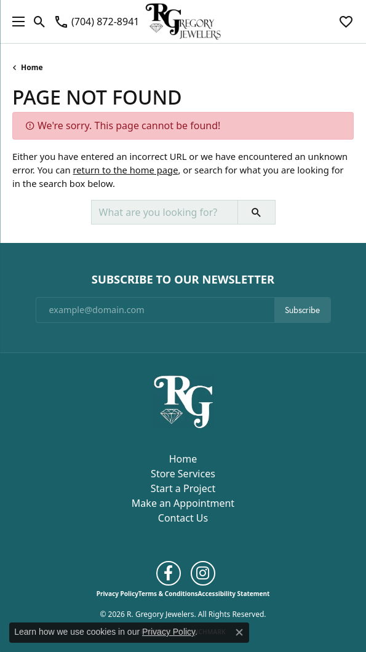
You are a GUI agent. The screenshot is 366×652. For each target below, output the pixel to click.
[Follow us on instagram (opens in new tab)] (203, 573)
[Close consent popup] (239, 632)
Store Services (183, 473)
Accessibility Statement (233, 593)
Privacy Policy (117, 593)
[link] (96, 21)
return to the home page (125, 170)
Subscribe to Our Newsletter (183, 279)
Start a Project (183, 488)
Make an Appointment (183, 503)
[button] (39, 21)
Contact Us (183, 518)
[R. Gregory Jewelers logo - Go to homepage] (183, 21)
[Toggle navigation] (15, 21)
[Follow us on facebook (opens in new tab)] (168, 573)
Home (32, 67)
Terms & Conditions (168, 593)
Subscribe (302, 310)
